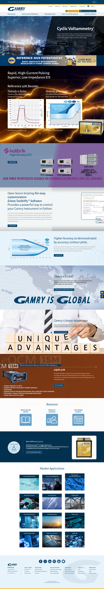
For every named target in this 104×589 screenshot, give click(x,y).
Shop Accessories (73, 11)
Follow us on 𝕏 (45, 561)
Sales (79, 569)
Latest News (68, 567)
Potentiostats (11, 14)
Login (90, 571)
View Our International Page (64, 289)
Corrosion (37, 573)
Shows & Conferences (70, 571)
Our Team (27, 571)
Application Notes (55, 567)
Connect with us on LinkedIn (49, 561)
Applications (73, 6)
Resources (65, 6)
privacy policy (34, 2)
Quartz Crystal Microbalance (70, 14)
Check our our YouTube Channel (59, 561)
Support (50, 6)
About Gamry (28, 567)
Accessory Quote (92, 573)
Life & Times (27, 569)
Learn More (62, 43)
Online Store (92, 567)
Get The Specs (59, 385)
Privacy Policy (28, 573)
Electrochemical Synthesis (41, 571)
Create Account (92, 569)
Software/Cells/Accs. (90, 14)
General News (68, 569)
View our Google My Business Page (63, 561)
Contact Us (82, 6)
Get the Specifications (34, 452)
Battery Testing (38, 569)
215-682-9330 (12, 573)
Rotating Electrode (50, 14)
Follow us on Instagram (54, 561)
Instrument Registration (88, 11)
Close (94, 2)
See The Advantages (61, 332)
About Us (57, 6)
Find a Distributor (82, 573)
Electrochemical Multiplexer (30, 14)
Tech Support (81, 571)
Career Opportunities (69, 573)
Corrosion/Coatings (54, 573)
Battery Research (54, 571)
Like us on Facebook (40, 561)
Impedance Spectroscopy (56, 569)
